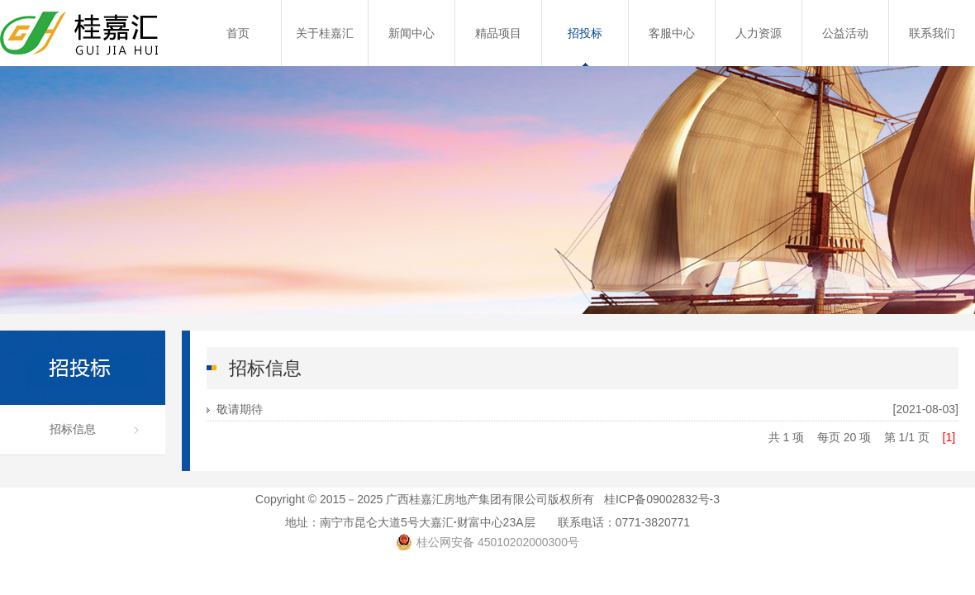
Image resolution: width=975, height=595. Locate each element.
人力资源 (758, 33)
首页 (238, 33)
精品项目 (498, 33)
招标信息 (73, 429)
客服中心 (672, 33)
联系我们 (932, 33)
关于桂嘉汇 (325, 33)
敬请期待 (239, 409)
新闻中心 (411, 33)
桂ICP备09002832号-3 (662, 499)
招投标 (585, 33)
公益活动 (845, 33)
